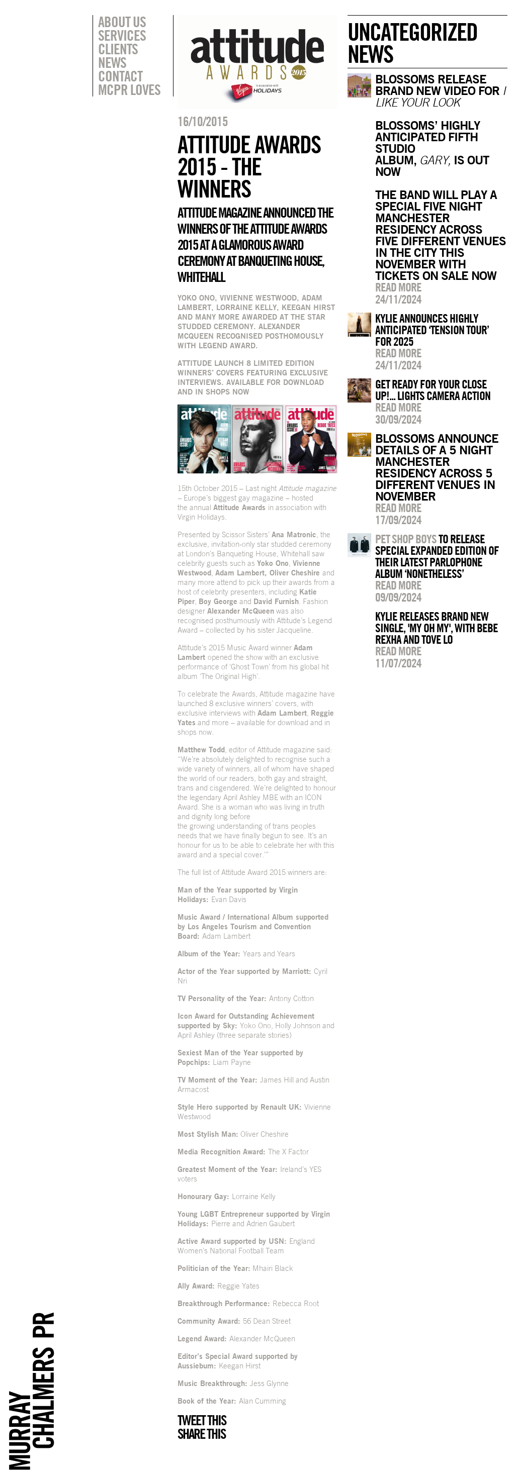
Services (122, 35)
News (112, 62)
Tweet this (202, 1420)
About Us (122, 22)
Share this (201, 1433)
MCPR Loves (129, 89)
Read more (398, 286)
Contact (120, 76)
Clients (118, 49)
